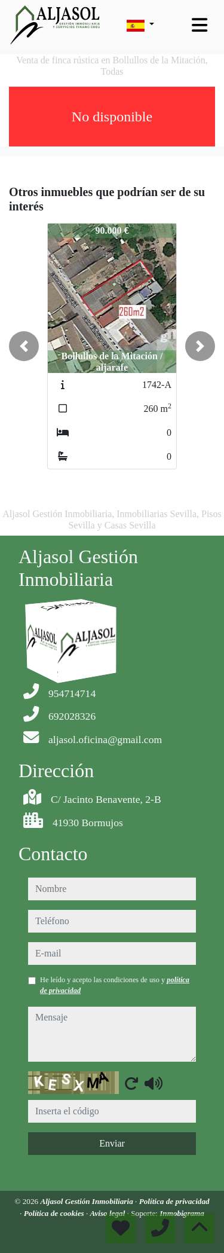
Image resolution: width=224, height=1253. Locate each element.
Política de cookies (55, 1213)
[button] (24, 346)
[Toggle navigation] (199, 25)
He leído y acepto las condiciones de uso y (114, 985)
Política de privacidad (174, 1201)
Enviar (112, 1143)
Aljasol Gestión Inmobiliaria (87, 1201)
